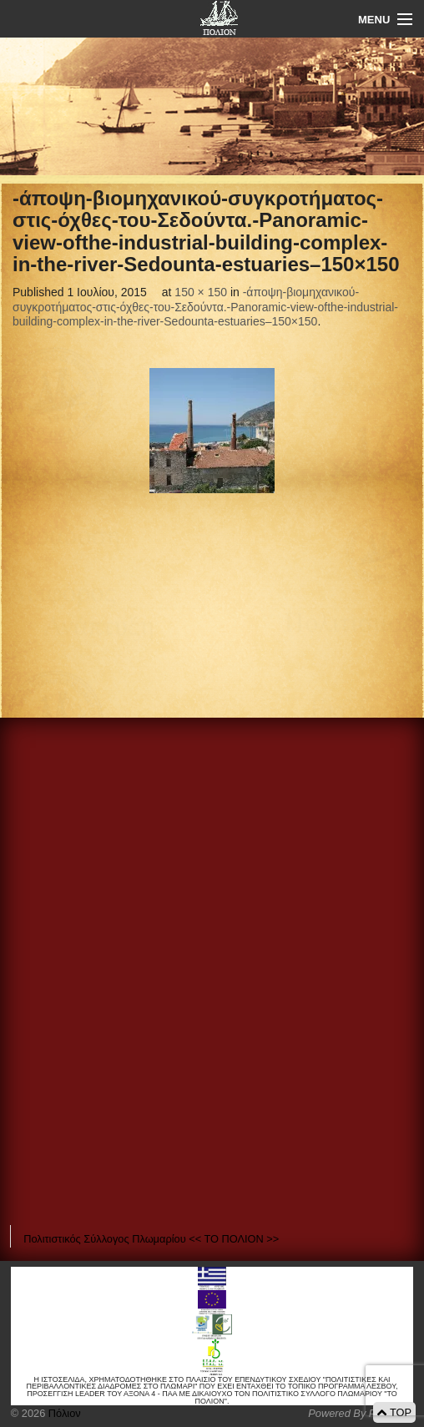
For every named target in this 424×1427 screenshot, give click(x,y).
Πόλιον (62, 1413)
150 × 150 (200, 292)
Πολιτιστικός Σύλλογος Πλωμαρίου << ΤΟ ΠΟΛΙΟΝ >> (151, 1239)
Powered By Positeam (360, 1413)
